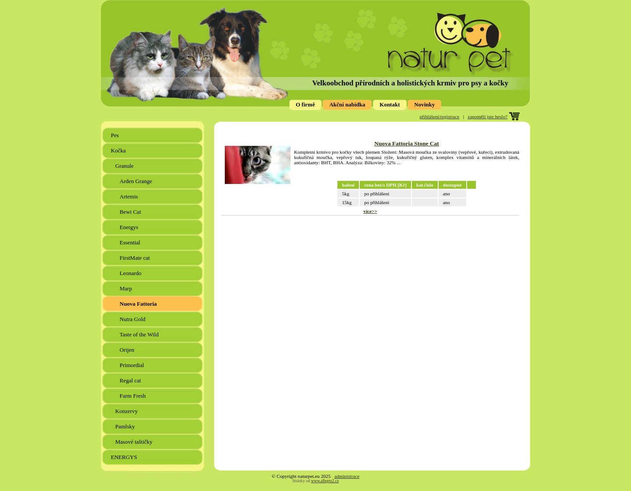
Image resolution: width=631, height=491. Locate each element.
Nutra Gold (133, 319)
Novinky (424, 104)
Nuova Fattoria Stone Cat (406, 143)
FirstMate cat (135, 257)
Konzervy (127, 411)
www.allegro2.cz (325, 481)
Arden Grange (136, 181)
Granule (125, 165)
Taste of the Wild (140, 334)
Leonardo (131, 273)
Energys (130, 227)
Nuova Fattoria (139, 303)
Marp (126, 288)
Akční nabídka (347, 104)
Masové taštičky (134, 441)
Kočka (119, 150)
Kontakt (389, 104)
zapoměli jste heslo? (487, 116)
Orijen (127, 349)
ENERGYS (124, 457)
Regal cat (131, 380)
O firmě (305, 104)
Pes (115, 135)
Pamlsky (125, 426)
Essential (131, 242)
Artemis (129, 196)
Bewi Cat (131, 211)
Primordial (132, 365)
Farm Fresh (133, 395)
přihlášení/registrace (440, 116)
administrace (346, 476)
